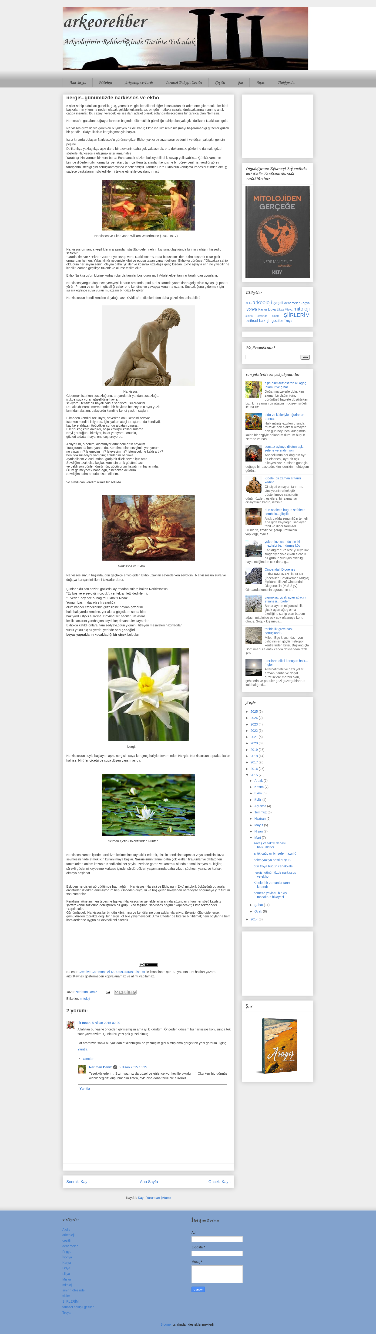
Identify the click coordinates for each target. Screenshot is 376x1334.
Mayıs (259, 825)
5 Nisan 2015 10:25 (133, 1067)
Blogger (166, 1324)
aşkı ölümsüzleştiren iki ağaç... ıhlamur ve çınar (287, 385)
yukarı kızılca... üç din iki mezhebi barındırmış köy (282, 544)
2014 (255, 919)
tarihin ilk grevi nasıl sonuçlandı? (279, 631)
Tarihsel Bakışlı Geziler (183, 82)
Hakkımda (286, 82)
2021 (255, 737)
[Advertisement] (277, 125)
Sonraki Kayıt (78, 1182)
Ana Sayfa (77, 82)
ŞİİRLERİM (297, 315)
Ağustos (260, 806)
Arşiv (260, 82)
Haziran (260, 818)
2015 (255, 775)
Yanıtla (82, 1049)
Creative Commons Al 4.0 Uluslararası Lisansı (111, 972)
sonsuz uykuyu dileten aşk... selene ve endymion (285, 448)
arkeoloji (262, 302)
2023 (255, 724)
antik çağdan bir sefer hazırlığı (275, 853)
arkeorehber (104, 22)
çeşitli (278, 303)
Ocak (258, 911)
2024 (255, 718)
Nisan (259, 831)
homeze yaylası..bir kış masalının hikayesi (270, 895)
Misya (288, 309)
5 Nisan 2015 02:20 (106, 1023)
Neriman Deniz (100, 1067)
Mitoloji (105, 82)
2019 (255, 750)
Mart (258, 837)
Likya (280, 309)
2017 (255, 762)
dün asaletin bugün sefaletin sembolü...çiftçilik (285, 512)
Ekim (258, 793)
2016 (255, 769)
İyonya (251, 309)
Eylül (258, 800)
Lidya (272, 309)
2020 (255, 743)
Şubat (259, 905)
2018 (255, 756)
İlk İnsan (84, 1023)
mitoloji (85, 998)
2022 (255, 730)
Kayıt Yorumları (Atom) (154, 1198)
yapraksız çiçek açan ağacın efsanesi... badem (285, 599)
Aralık (259, 780)
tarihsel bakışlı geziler (264, 320)
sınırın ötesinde (256, 315)
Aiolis (248, 303)
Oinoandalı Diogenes (280, 569)
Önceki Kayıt (219, 1182)
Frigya (305, 303)
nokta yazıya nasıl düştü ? (272, 860)
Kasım (259, 787)
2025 (255, 711)
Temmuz (261, 812)
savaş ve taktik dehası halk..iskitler (270, 845)
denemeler (292, 303)
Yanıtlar (87, 1059)
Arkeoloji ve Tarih (138, 82)
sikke (275, 316)
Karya (262, 309)
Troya (288, 321)
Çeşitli (220, 82)
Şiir (240, 82)
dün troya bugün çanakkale (273, 866)
